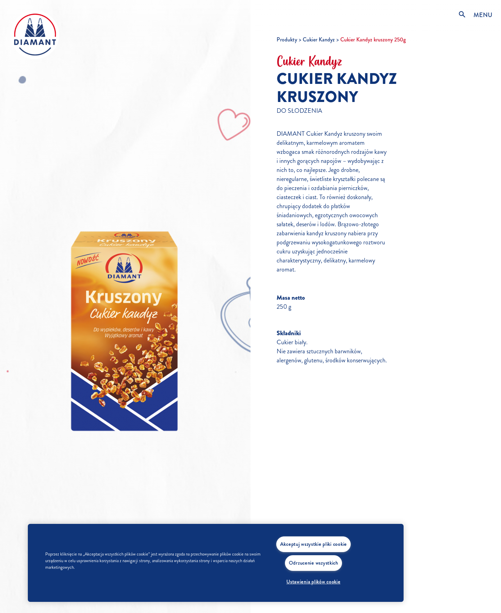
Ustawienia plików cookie (313, 581)
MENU (483, 15)
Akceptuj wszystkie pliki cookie (313, 544)
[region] (216, 563)
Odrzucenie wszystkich (313, 562)
